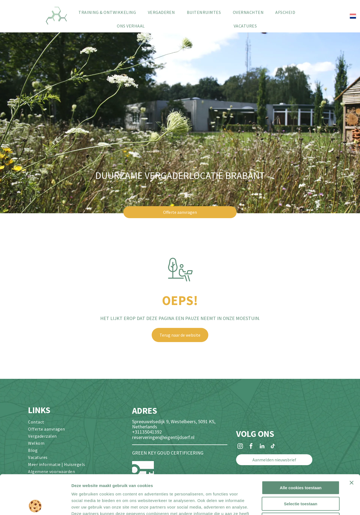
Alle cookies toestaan (300, 448)
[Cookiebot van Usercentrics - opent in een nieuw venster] (35, 504)
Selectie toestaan (301, 464)
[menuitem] (107, 12)
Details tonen (294, 504)
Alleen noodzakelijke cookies (300, 480)
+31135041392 (147, 432)
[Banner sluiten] (351, 443)
